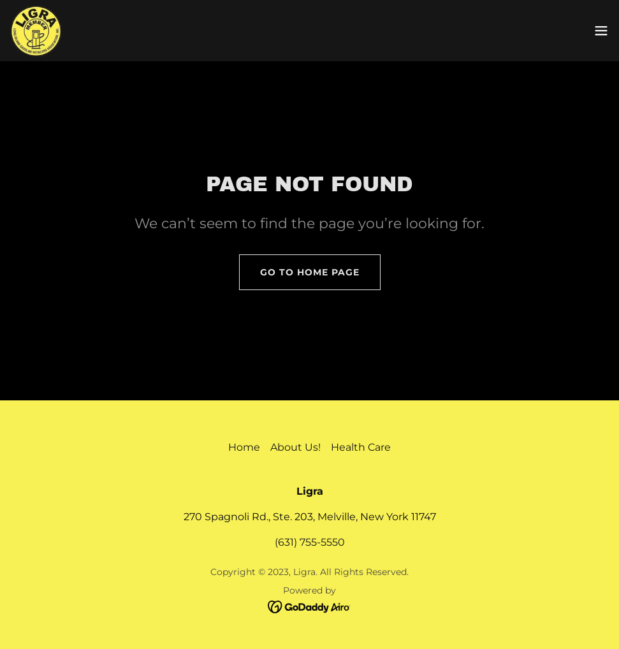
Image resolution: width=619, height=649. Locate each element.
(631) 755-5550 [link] (310, 542)
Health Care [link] (361, 447)
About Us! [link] (295, 447)
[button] (601, 30)
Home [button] (244, 447)
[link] (35, 30)
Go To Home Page (310, 272)
